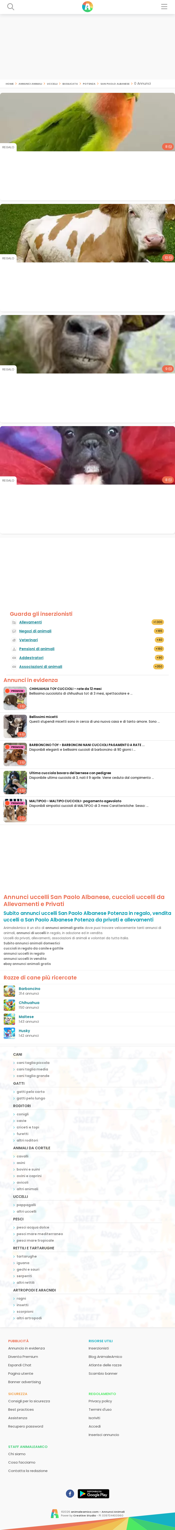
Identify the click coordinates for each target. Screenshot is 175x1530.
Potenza (89, 83)
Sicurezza (17, 1393)
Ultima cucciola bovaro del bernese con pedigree (70, 773)
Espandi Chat (19, 1365)
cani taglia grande (33, 1075)
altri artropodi (29, 1318)
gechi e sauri (28, 1269)
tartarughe (27, 1256)
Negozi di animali (35, 631)
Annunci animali (30, 83)
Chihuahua (29, 1002)
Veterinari (28, 640)
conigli (23, 1114)
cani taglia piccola (33, 1062)
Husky (24, 1030)
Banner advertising (24, 1381)
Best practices (21, 1409)
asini (21, 1162)
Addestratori (31, 657)
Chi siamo (17, 1453)
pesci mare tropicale (35, 1240)
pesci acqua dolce (33, 1227)
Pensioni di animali (36, 648)
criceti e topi (28, 1127)
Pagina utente (20, 1373)
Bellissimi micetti (43, 717)
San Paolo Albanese (114, 83)
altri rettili (25, 1282)
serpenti (24, 1276)
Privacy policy (100, 1401)
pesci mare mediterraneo (40, 1234)
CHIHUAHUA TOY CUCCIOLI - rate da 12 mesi (65, 689)
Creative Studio (84, 1515)
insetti (22, 1305)
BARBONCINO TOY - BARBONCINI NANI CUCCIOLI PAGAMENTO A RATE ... (87, 745)
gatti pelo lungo (31, 1098)
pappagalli (26, 1205)
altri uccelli (26, 1211)
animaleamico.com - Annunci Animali (98, 1512)
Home (10, 83)
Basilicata (70, 83)
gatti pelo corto (31, 1091)
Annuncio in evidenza (26, 1348)
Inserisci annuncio (104, 1434)
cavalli (22, 1156)
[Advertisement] (87, 47)
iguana (23, 1263)
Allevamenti (30, 622)
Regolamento (102, 1393)
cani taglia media (32, 1069)
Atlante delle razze (105, 1365)
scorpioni (25, 1311)
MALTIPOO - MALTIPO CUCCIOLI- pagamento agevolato (75, 801)
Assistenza (17, 1417)
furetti (22, 1133)
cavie (22, 1120)
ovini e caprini (29, 1176)
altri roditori (27, 1140)
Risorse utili (101, 1340)
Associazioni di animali (40, 666)
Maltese (26, 1016)
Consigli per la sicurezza (29, 1401)
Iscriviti (94, 1417)
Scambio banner (103, 1373)
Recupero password (25, 1426)
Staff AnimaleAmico (28, 1446)
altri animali (27, 1189)
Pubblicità (18, 1340)
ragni (21, 1298)
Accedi (95, 1426)
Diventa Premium (23, 1356)
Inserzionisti (99, 1348)
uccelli (52, 83)
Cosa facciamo (21, 1462)
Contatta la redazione (28, 1470)
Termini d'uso (100, 1409)
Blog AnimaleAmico (105, 1356)
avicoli (22, 1182)
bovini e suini (28, 1169)
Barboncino (29, 988)
